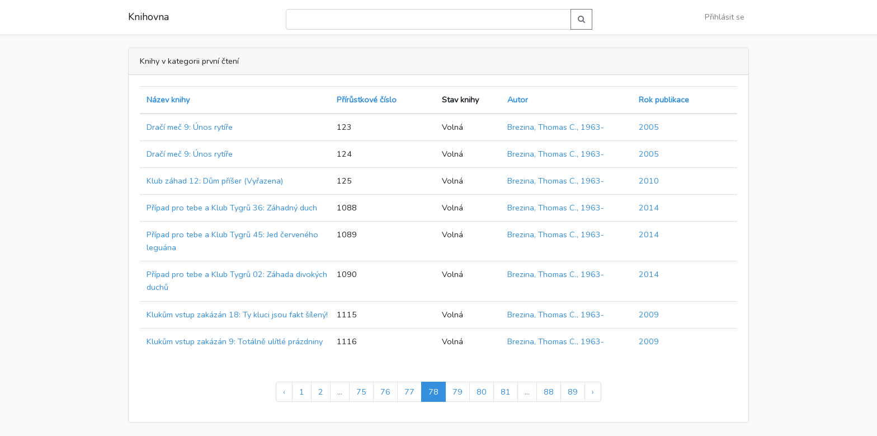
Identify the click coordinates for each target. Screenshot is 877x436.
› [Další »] (593, 391)
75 (361, 391)
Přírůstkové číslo (367, 99)
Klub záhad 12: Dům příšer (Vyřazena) (215, 180)
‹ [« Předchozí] (284, 391)
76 (385, 391)
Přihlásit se (724, 16)
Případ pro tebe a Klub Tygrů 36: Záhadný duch (232, 207)
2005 (649, 127)
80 (482, 391)
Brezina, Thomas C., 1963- (555, 127)
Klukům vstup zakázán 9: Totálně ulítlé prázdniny (235, 341)
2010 (649, 180)
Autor (517, 99)
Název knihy (168, 99)
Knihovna (148, 17)
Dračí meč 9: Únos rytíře (190, 127)
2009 (649, 314)
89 (573, 391)
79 (457, 391)
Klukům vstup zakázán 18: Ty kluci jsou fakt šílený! (237, 314)
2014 (649, 207)
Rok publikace (664, 99)
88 (549, 391)
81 (506, 391)
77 (409, 391)
